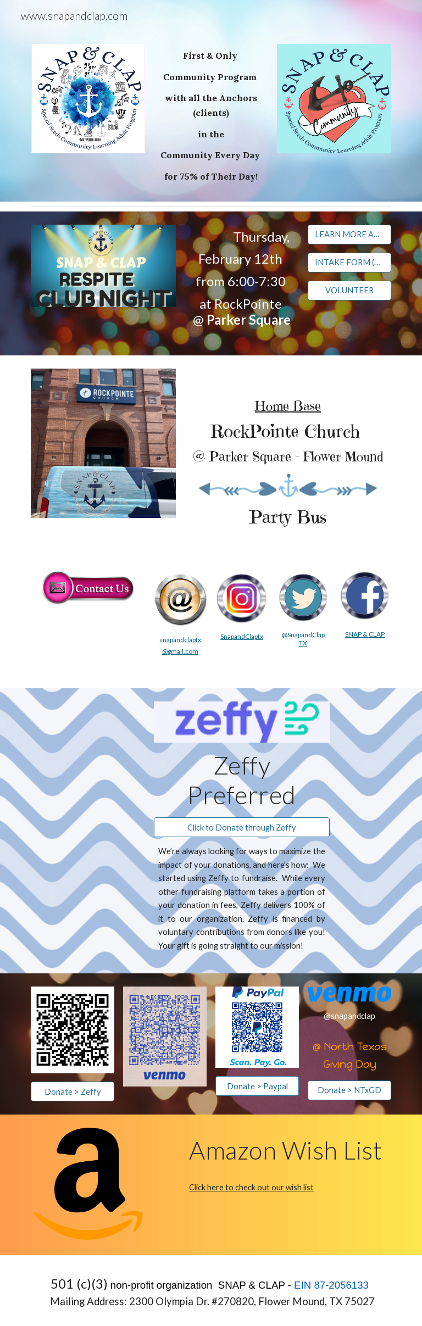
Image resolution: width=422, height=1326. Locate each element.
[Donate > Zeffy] (72, 1091)
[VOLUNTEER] (349, 290)
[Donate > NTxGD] (349, 1090)
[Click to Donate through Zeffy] (241, 827)
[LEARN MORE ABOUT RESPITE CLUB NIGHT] (349, 234)
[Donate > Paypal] (257, 1086)
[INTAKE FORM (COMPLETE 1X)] (349, 262)
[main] (211, 116)
